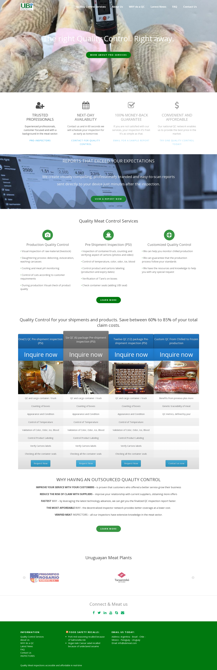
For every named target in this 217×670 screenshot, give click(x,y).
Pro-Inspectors (40, 140)
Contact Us (190, 6)
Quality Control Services (91, 6)
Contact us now (176, 463)
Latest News (158, 6)
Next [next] (213, 46)
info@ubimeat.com (127, 643)
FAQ (174, 6)
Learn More (108, 300)
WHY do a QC (137, 6)
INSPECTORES (27, 655)
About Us (117, 6)
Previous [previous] (3, 46)
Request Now (40, 463)
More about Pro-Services (108, 54)
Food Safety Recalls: (84, 632)
